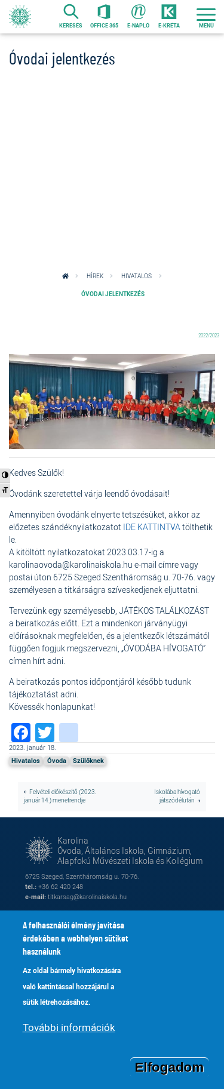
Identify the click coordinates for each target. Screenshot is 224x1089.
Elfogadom (169, 1071)
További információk (69, 1031)
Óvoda (56, 760)
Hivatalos (136, 276)
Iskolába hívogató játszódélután (177, 796)
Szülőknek (88, 760)
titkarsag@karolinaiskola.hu (87, 896)
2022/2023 (208, 335)
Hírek (95, 276)
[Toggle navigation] (206, 16)
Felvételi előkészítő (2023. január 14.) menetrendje (60, 796)
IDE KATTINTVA (151, 527)
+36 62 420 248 (60, 886)
